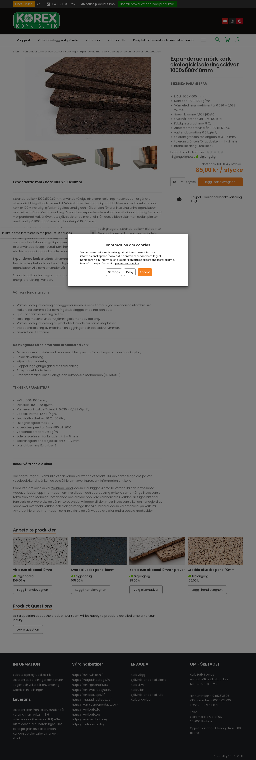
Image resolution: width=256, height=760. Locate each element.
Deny (129, 272)
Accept (145, 272)
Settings (114, 272)
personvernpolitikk (127, 263)
